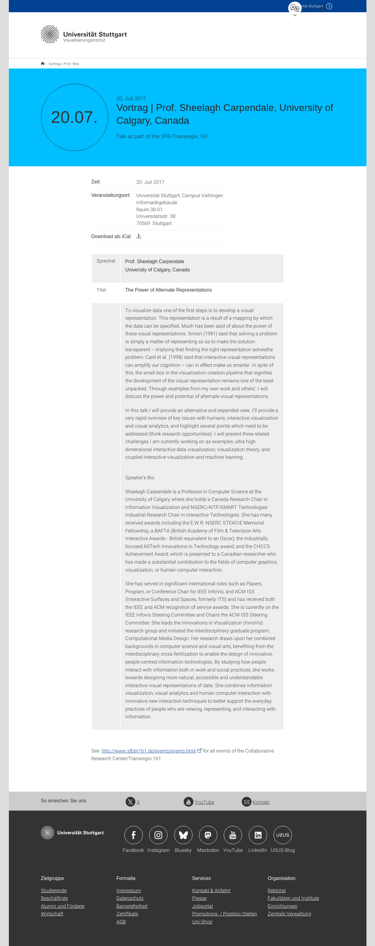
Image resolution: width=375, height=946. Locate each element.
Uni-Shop (202, 917)
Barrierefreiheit (132, 902)
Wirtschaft (52, 909)
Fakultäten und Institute (293, 894)
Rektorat (277, 886)
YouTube (199, 798)
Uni (306, 6)
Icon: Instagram (158, 831)
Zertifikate (127, 909)
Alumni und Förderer (63, 902)
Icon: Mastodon (208, 831)
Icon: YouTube (233, 831)
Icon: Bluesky (183, 831)
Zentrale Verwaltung (289, 909)
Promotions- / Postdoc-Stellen (224, 909)
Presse (199, 894)
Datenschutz (130, 894)
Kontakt (256, 798)
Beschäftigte (54, 894)
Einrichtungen (282, 902)
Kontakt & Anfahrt (211, 886)
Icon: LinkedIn (258, 831)
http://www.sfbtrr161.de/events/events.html (149, 746)
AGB (121, 917)
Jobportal (202, 902)
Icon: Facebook (133, 831)
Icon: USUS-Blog (283, 831)
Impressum (128, 886)
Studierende (54, 886)
